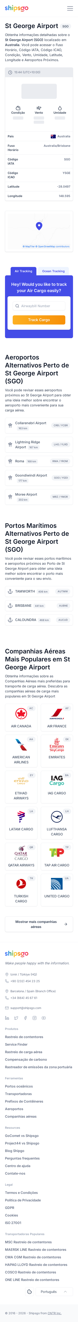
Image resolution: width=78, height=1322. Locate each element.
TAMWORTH (25, 591)
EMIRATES (57, 757)
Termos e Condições (21, 1193)
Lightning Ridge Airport (27, 444)
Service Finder (16, 1044)
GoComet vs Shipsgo (22, 1136)
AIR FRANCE (57, 726)
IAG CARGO (57, 793)
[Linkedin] (7, 1018)
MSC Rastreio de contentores (28, 1242)
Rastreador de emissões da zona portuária (38, 1067)
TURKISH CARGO (21, 898)
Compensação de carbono (26, 1059)
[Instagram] (34, 1018)
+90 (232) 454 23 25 (25, 981)
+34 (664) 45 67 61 (23, 998)
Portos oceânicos (19, 1086)
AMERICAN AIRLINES (21, 759)
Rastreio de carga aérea (23, 1052)
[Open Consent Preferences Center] (29, 1291)
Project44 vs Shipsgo (22, 1143)
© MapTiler (29, 246)
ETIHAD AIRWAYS (21, 795)
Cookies (11, 1215)
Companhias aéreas (21, 1116)
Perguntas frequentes (22, 1158)
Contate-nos (15, 1173)
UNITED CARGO (56, 896)
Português (54, 1291)
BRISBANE (23, 605)
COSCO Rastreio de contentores (30, 1272)
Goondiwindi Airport (31, 475)
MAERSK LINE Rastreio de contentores (35, 1249)
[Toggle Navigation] (70, 8)
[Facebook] (25, 1018)
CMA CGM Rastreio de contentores (33, 1257)
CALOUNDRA (25, 620)
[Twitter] (16, 1018)
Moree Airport (26, 494)
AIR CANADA (21, 726)
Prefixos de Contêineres (24, 1101)
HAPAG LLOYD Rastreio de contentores (36, 1265)
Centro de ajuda (17, 1166)
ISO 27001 (13, 1223)
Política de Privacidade (23, 1200)
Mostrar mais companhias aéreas (41, 924)
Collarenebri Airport (30, 423)
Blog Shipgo (14, 1151)
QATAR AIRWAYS (21, 865)
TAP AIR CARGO (56, 865)
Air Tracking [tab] (23, 271)
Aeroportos (14, 1109)
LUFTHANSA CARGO (57, 831)
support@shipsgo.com (25, 1008)
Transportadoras (18, 1094)
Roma (19, 461)
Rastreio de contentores (24, 1037)
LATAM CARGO (21, 829)
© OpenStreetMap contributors (52, 246)
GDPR (9, 1208)
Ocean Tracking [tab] (53, 271)
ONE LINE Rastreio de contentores (32, 1280)
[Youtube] (44, 1018)
